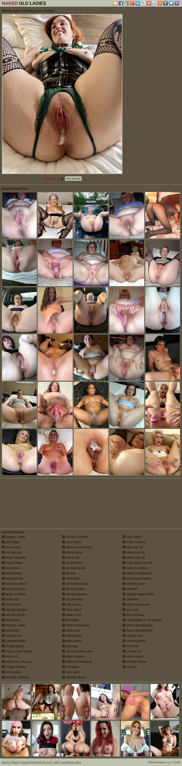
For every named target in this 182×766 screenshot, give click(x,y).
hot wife (129, 666)
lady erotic (70, 557)
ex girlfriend (71, 562)
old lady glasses (74, 594)
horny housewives (76, 625)
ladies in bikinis (14, 594)
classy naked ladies (16, 651)
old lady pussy (133, 583)
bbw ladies (11, 568)
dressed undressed (76, 547)
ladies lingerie (73, 656)
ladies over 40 (133, 552)
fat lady (69, 573)
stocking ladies (134, 640)
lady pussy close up (17, 661)
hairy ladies (71, 609)
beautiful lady (12, 578)
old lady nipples (74, 677)
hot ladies (70, 620)
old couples (11, 672)
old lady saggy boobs (138, 594)
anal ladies (11, 542)
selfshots (130, 599)
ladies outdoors (134, 542)
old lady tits (131, 651)
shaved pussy (133, 614)
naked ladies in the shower (142, 620)
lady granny (71, 604)
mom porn (70, 672)
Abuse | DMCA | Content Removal (21, 762)
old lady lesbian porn (77, 651)
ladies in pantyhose (137, 573)
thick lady (130, 646)
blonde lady (11, 604)
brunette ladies (13, 625)
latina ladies (72, 640)
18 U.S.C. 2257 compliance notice (61, 762)
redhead (129, 588)
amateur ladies (13, 536)
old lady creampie (15, 677)
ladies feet (70, 578)
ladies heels (72, 614)
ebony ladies (72, 552)
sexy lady (130, 609)
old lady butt (12, 635)
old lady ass (11, 552)
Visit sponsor (73, 178)
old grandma (72, 599)
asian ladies (11, 547)
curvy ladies (72, 542)
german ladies (73, 588)
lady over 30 (132, 547)
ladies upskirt (133, 656)
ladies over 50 (133, 557)
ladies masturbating (77, 661)
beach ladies (12, 573)
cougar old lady (14, 666)
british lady (11, 620)
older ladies (131, 536)
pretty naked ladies (136, 578)
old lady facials (73, 568)
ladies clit (10, 656)
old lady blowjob (14, 609)
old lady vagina (134, 661)
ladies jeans (72, 635)
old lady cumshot (75, 536)
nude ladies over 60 (137, 562)
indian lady (71, 630)
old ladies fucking (75, 583)
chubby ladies (13, 646)
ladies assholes (14, 557)
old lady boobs (13, 614)
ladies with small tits (137, 630)
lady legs (70, 646)
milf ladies (70, 666)
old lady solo (132, 635)
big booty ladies (14, 583)
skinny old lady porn (137, 625)
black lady (10, 599)
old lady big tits (13, 588)
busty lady (10, 630)
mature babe (12, 562)
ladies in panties (135, 568)
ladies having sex (135, 604)
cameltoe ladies (14, 640)
